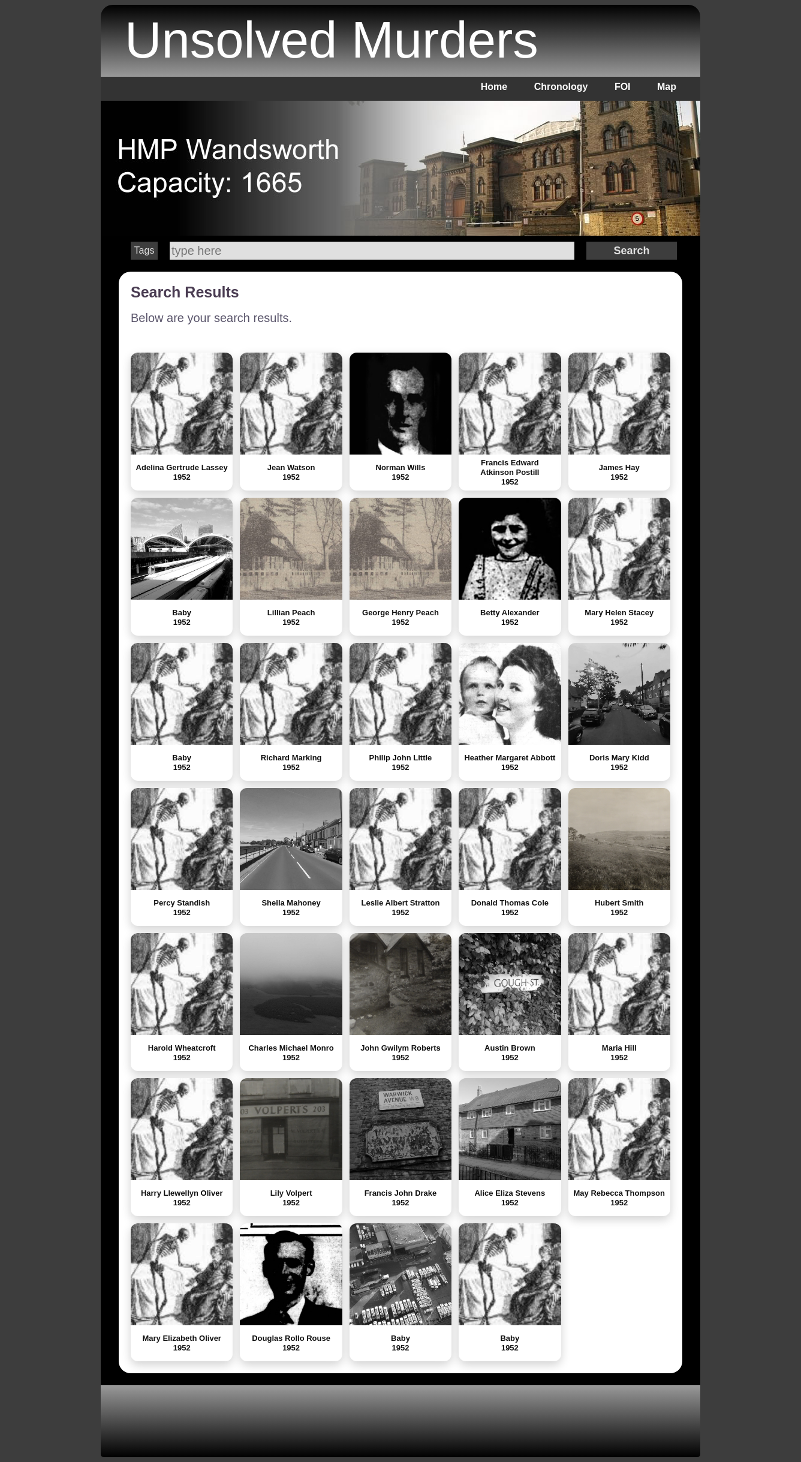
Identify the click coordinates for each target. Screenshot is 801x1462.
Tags (144, 250)
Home (494, 87)
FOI (623, 87)
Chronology (561, 87)
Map (666, 87)
